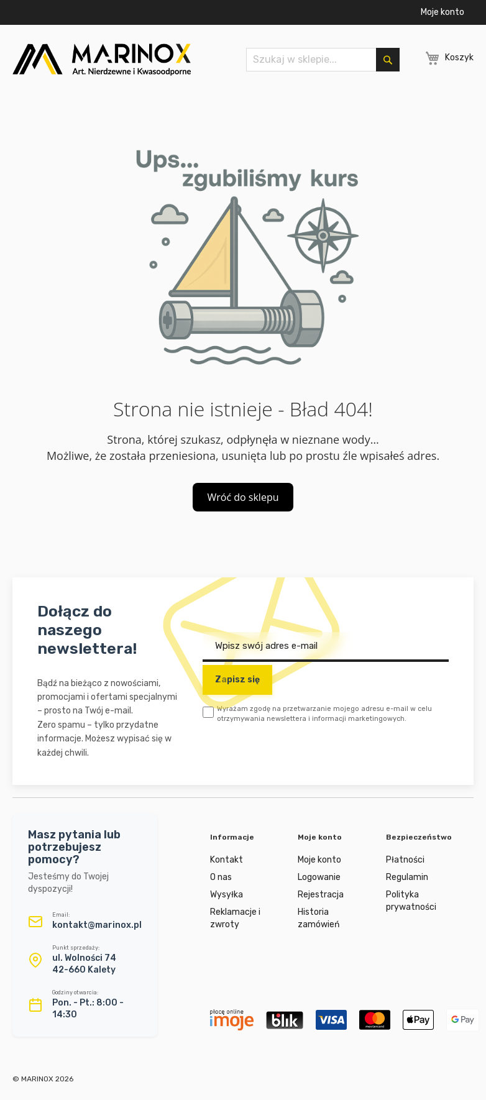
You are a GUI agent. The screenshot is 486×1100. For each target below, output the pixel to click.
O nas (221, 877)
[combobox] (322, 59)
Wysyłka (226, 894)
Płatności (405, 860)
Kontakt (226, 860)
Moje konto (442, 12)
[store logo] (101, 60)
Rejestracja (321, 894)
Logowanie (319, 877)
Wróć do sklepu (243, 497)
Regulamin (407, 877)
